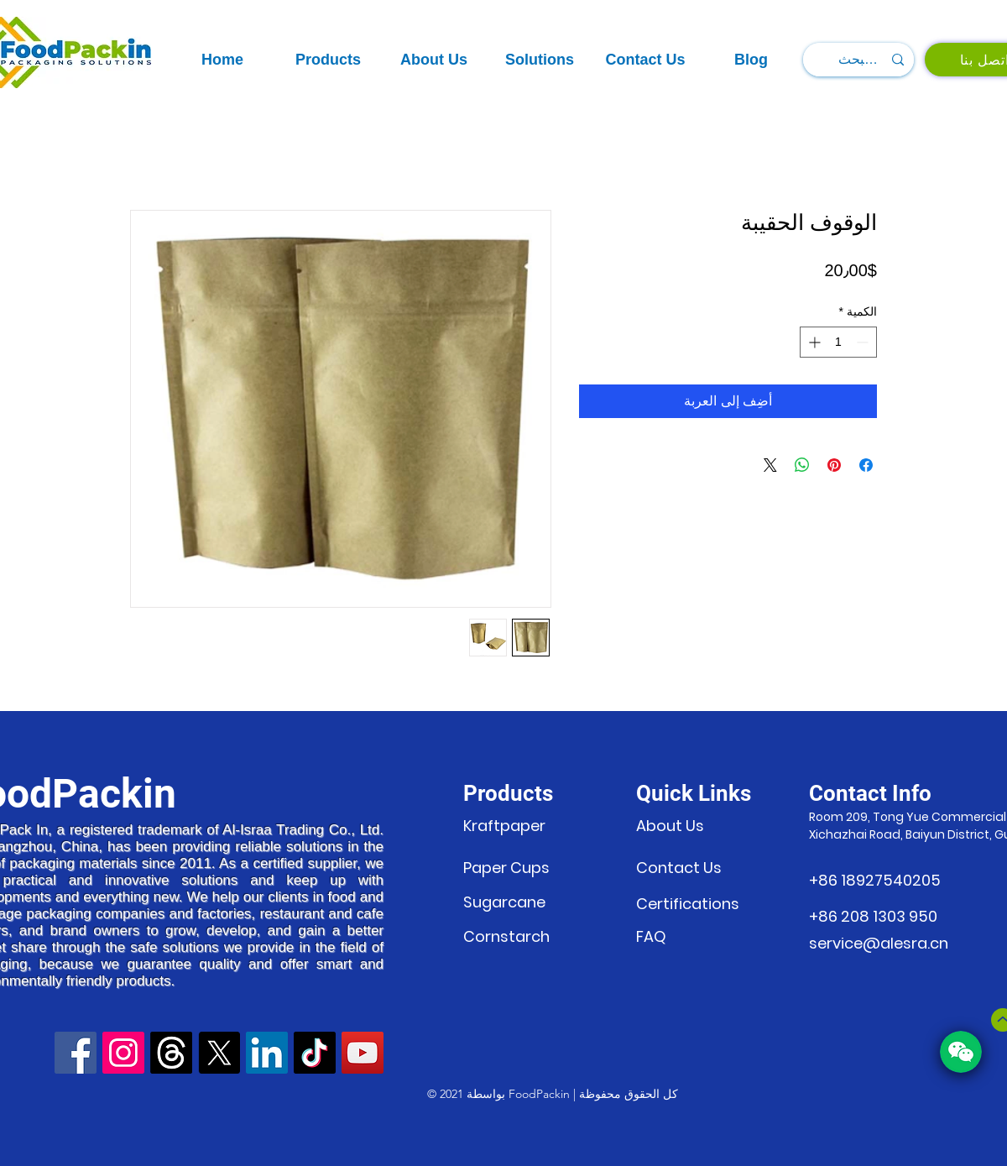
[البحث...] (860, 59)
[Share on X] (770, 465)
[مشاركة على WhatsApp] (802, 465)
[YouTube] (362, 1053)
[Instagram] (123, 1053)
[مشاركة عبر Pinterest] (834, 465)
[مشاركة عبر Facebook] (866, 465)
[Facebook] (76, 1053)
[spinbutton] (838, 342)
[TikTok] (315, 1053)
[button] (328, 60)
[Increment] (812, 342)
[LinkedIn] (267, 1053)
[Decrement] (863, 342)
